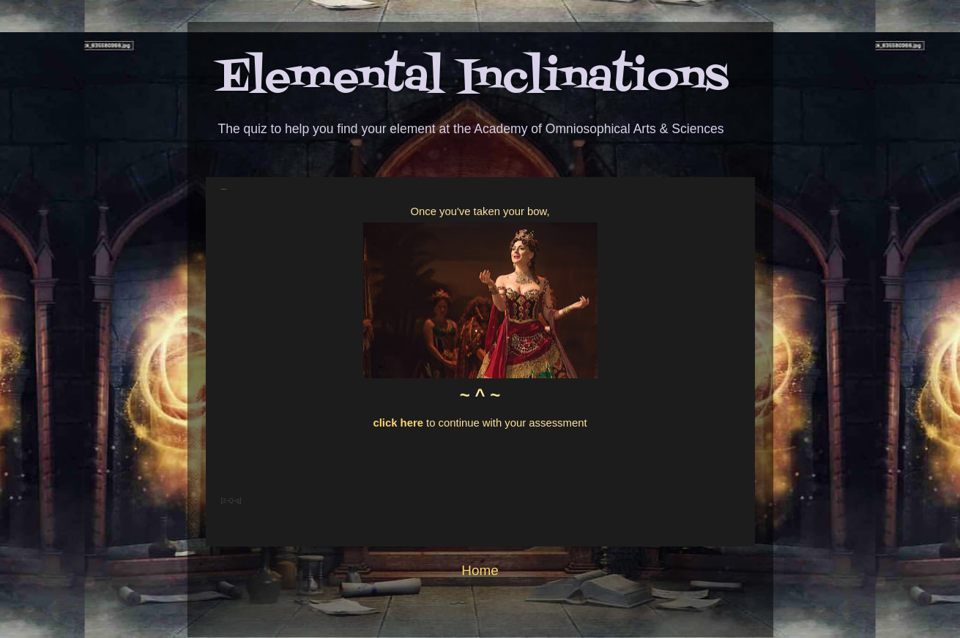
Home (479, 570)
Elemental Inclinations (473, 78)
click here (398, 423)
